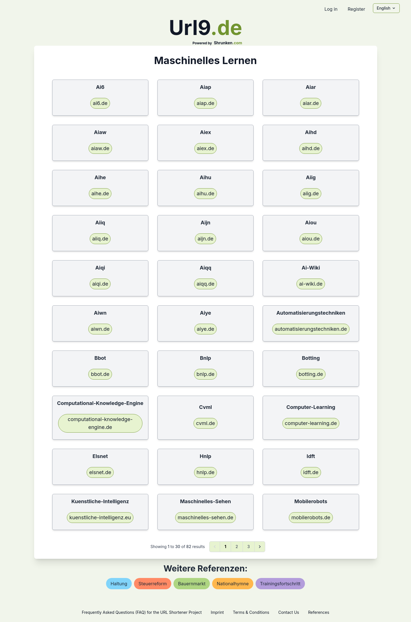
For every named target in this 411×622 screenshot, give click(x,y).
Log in (330, 9)
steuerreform (153, 583)
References (318, 612)
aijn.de (205, 239)
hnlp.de (205, 472)
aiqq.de (205, 284)
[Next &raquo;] (259, 546)
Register (356, 9)
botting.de (311, 374)
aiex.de (205, 148)
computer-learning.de (311, 423)
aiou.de (311, 239)
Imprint (217, 612)
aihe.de (100, 193)
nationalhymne (233, 583)
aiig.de (311, 193)
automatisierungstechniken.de (311, 329)
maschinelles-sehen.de (205, 517)
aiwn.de (100, 329)
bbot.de (100, 374)
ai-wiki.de (310, 284)
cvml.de (205, 423)
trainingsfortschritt (280, 583)
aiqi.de (100, 284)
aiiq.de (100, 239)
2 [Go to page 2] (237, 546)
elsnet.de (100, 472)
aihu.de (205, 193)
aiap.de (205, 103)
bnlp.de (206, 374)
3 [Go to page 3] (248, 546)
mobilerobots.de (310, 517)
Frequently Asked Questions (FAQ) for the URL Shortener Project (142, 612)
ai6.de (100, 103)
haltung (119, 583)
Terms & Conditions (251, 612)
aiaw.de (100, 148)
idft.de (310, 472)
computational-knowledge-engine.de (100, 423)
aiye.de (205, 329)
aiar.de (311, 103)
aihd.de (311, 148)
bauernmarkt (191, 583)
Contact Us (288, 612)
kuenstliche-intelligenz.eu (100, 517)
